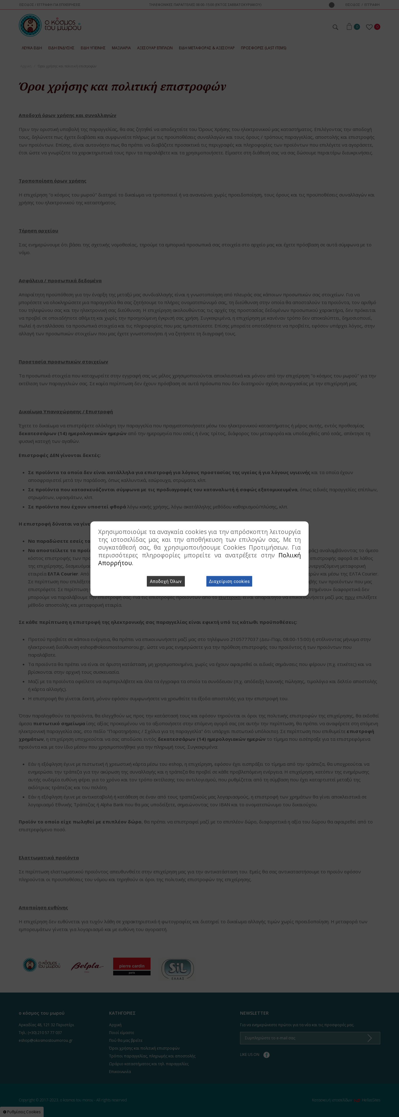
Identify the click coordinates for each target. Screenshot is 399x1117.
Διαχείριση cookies (229, 581)
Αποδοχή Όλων (166, 581)
